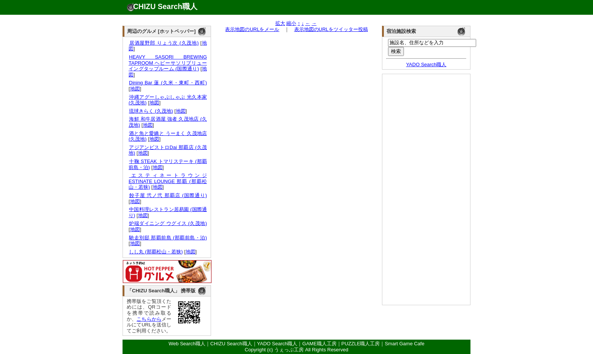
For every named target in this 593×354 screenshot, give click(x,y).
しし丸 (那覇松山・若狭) (156, 252)
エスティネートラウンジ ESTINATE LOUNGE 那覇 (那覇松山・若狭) (168, 181)
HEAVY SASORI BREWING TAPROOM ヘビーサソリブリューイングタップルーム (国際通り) (168, 62)
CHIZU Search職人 (165, 6)
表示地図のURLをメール (252, 29)
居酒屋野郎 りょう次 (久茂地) (164, 43)
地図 (135, 89)
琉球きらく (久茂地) (151, 111)
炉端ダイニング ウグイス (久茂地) (168, 223)
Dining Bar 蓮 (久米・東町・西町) (168, 82)
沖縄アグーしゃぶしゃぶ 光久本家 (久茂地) (168, 100)
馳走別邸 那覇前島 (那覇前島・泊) (168, 238)
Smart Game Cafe (404, 343)
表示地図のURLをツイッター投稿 (331, 29)
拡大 (280, 23)
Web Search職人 (187, 343)
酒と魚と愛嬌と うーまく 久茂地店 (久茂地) (168, 136)
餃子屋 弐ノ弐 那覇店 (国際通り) (168, 195)
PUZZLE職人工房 (361, 343)
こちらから (149, 319)
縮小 (291, 23)
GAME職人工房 (319, 343)
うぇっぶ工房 (289, 349)
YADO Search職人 (426, 64)
